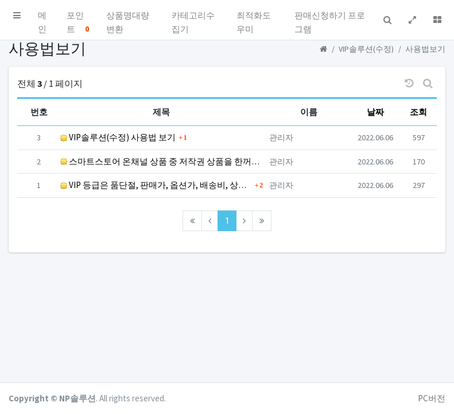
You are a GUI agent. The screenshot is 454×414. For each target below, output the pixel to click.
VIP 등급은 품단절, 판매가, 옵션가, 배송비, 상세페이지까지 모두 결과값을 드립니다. (155, 184)
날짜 (375, 111)
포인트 (78, 18)
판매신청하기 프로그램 (329, 18)
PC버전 (431, 398)
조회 (418, 111)
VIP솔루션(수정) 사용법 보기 (118, 137)
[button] (17, 15)
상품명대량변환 (127, 18)
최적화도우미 (253, 18)
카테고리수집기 (193, 18)
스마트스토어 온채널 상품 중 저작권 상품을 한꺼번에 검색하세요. (161, 161)
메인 (42, 18)
